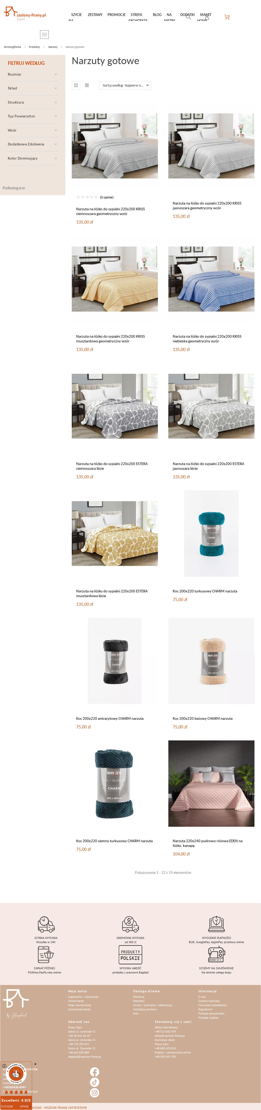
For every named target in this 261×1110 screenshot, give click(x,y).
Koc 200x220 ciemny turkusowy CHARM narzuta (114, 838)
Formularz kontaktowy (212, 1002)
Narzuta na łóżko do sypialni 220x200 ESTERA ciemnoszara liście (112, 463)
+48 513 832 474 (165, 1029)
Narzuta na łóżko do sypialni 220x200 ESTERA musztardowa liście (112, 591)
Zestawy (95, 14)
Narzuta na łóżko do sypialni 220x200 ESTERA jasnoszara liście (208, 463)
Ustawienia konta (79, 1007)
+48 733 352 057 (78, 1041)
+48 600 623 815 (165, 1045)
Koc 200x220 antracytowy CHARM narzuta (110, 715)
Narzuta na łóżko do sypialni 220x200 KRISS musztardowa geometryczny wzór (110, 336)
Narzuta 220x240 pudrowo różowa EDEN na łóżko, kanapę (207, 840)
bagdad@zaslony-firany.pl (84, 1054)
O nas (202, 994)
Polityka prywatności (211, 1011)
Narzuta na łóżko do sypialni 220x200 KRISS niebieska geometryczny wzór (207, 336)
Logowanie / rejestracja (83, 994)
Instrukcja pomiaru (145, 1007)
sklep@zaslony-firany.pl (170, 1033)
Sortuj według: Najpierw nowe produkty (127, 82)
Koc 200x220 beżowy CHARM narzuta (203, 715)
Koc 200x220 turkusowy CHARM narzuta (205, 588)
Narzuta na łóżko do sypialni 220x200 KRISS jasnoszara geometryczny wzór (207, 203)
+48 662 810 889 (78, 1050)
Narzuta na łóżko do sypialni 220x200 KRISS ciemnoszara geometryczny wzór (110, 208)
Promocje (117, 14)
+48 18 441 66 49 (79, 1033)
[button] (76, 82)
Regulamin (205, 1007)
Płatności (139, 998)
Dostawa (138, 994)
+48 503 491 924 (165, 1054)
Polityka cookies (208, 1015)
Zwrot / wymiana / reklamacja (152, 1002)
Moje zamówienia (79, 1002)
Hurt (136, 1011)
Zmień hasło (76, 998)
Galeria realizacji (209, 998)
